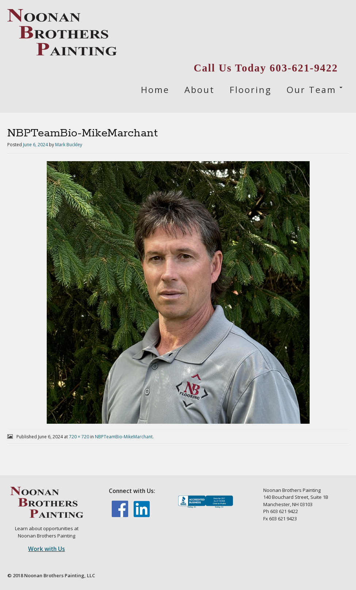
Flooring (251, 90)
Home (155, 90)
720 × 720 (79, 437)
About (199, 90)
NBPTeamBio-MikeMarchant (124, 437)
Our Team (311, 90)
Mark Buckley (68, 144)
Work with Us (46, 549)
